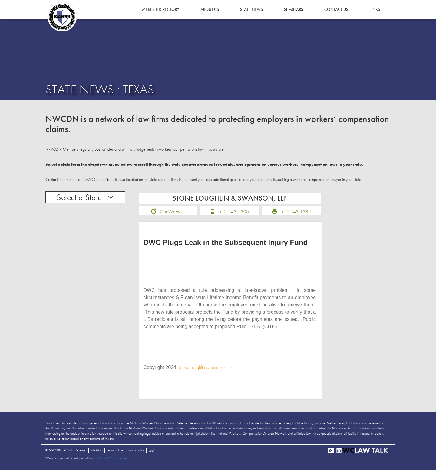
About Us (209, 9)
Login (151, 450)
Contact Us (336, 9)
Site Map (97, 450)
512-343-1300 (234, 211)
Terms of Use (115, 450)
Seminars (293, 9)
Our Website (172, 211)
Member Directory (160, 9)
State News (251, 9)
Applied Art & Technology (110, 458)
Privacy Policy (135, 450)
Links (374, 9)
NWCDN (62, 17)
